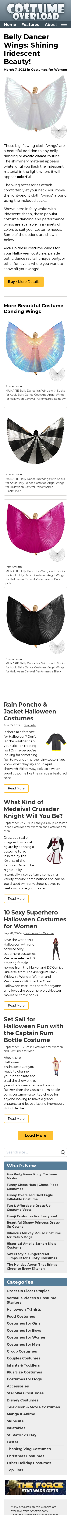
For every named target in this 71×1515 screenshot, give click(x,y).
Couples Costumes (23, 1358)
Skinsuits (15, 1421)
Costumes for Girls (23, 1323)
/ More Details (24, 282)
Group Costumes (22, 1351)
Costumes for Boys (24, 1330)
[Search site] (31, 1152)
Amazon (17, 386)
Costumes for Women (49, 70)
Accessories (18, 1386)
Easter (12, 1442)
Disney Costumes (22, 1400)
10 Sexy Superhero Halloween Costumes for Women (35, 919)
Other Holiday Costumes (29, 1463)
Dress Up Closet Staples (28, 1291)
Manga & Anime (21, 1414)
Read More (16, 788)
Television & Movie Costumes (33, 1407)
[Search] (63, 1152)
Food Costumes (21, 1316)
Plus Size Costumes (24, 1372)
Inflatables (16, 1428)
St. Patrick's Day (21, 1435)
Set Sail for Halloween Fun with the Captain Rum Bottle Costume (33, 1030)
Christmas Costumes (25, 1456)
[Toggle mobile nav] (64, 24)
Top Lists (30, 725)
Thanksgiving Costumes (29, 1449)
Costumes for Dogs (24, 1379)
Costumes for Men (21, 1051)
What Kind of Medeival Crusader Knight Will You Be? (33, 809)
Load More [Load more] (35, 1135)
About (51, 24)
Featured (30, 24)
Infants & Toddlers (23, 1365)
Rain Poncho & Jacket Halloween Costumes (30, 711)
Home (10, 24)
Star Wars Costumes (25, 1393)
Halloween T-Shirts (24, 1309)
